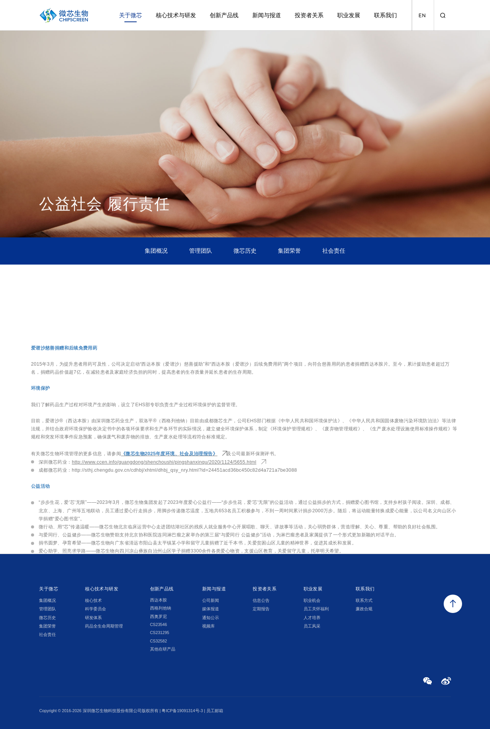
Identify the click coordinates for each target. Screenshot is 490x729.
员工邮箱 (214, 710)
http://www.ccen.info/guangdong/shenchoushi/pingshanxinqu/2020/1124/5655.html (164, 549)
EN (422, 15)
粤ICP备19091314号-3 (182, 710)
